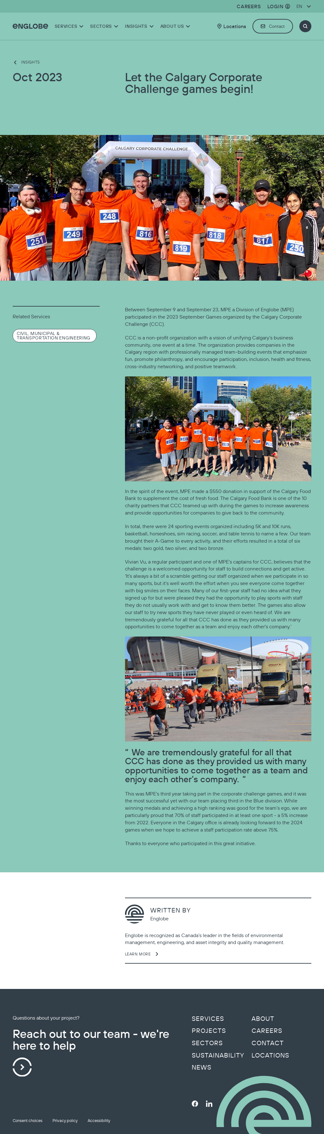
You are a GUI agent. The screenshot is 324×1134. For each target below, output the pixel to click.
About (263, 1018)
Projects (209, 1030)
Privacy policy (65, 1120)
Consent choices (27, 1120)
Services (208, 1018)
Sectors (207, 1043)
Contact (268, 1043)
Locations (270, 1055)
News (201, 1067)
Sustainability (218, 1055)
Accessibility (99, 1120)
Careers (267, 1030)
